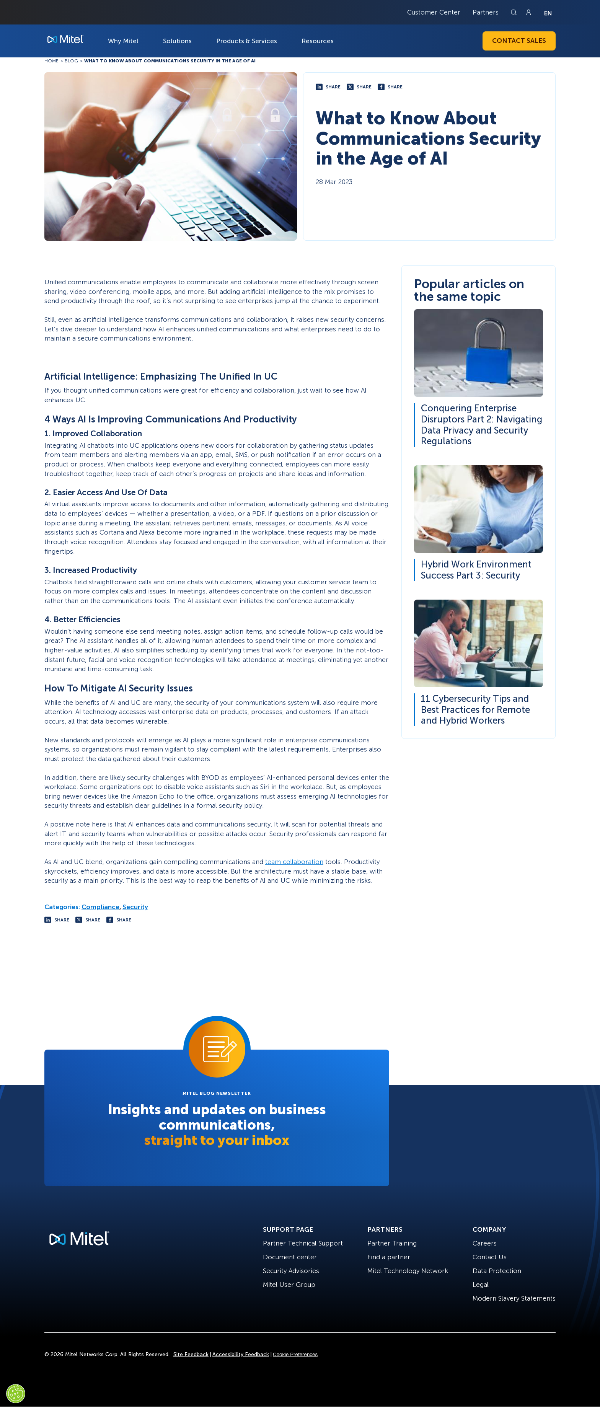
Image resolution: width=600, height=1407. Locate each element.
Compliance (100, 907)
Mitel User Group (289, 1284)
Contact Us (490, 1257)
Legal (481, 1284)
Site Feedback (191, 1354)
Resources (318, 41)
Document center (290, 1257)
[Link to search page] (514, 12)
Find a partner (388, 1257)
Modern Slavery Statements (514, 1298)
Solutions (177, 41)
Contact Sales (519, 40)
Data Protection (497, 1271)
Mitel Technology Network (407, 1271)
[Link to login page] (528, 12)
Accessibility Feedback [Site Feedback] (240, 1354)
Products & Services (246, 41)
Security (135, 907)
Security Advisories (291, 1271)
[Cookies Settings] (15, 1393)
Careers (485, 1243)
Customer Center (433, 12)
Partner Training (392, 1243)
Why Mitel (123, 41)
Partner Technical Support (303, 1243)
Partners (486, 12)
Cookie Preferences (295, 1354)
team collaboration (294, 862)
